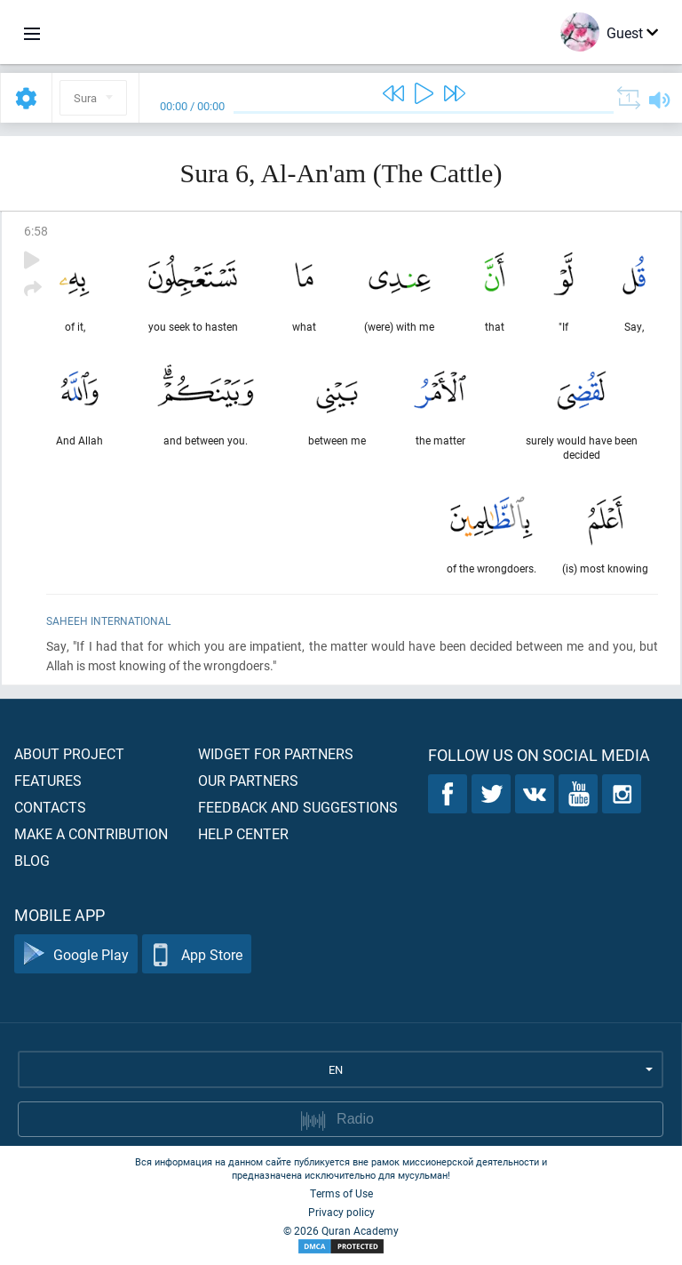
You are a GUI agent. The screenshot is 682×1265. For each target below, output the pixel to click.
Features (48, 780)
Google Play (76, 954)
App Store (196, 954)
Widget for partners (275, 753)
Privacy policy (341, 1212)
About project (69, 753)
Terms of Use (341, 1193)
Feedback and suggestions (298, 806)
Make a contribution (91, 833)
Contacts (50, 806)
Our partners (248, 780)
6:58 (36, 230)
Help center (243, 833)
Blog (32, 860)
